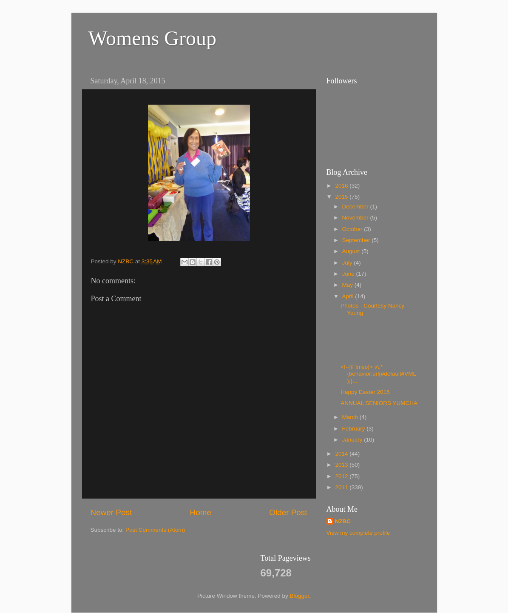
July (348, 262)
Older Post (288, 512)
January (353, 439)
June (349, 274)
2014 (342, 453)
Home (200, 512)
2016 (342, 185)
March (351, 417)
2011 (342, 487)
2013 (342, 465)
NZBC (343, 521)
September (357, 240)
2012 (342, 476)
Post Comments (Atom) (155, 530)
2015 (342, 197)
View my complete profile (358, 533)
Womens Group (152, 38)
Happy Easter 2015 (365, 392)
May (348, 285)
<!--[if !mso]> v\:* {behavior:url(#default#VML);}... (378, 374)
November (356, 217)
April (348, 296)
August (352, 251)
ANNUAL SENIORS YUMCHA (379, 403)
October (353, 229)
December (356, 206)
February (354, 428)
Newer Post (111, 512)
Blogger (299, 596)
